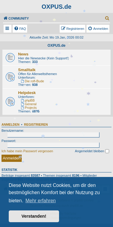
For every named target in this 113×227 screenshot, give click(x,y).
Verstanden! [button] (33, 216)
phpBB (28, 100)
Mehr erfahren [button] (40, 200)
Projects (29, 107)
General (28, 104)
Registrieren (36, 124)
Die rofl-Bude (32, 81)
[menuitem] (107, 18)
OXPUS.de (56, 45)
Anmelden (11, 124)
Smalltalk (27, 70)
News (23, 54)
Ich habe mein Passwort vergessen (27, 151)
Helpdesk (27, 92)
